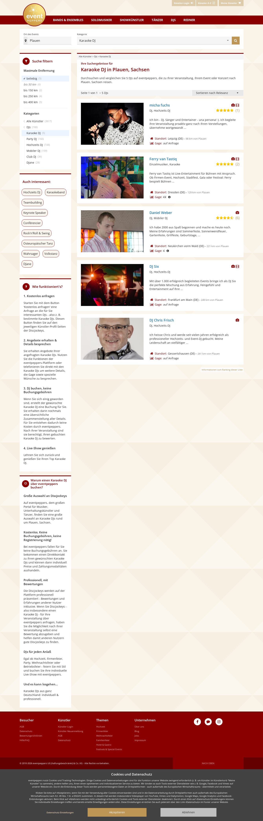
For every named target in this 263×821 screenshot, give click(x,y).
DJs (173, 20)
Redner (189, 20)
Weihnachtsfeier (104, 735)
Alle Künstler (85, 56)
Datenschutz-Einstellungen (60, 812)
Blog (137, 731)
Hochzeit (100, 726)
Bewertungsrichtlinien (31, 735)
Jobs (137, 735)
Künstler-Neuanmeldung (70, 731)
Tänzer (157, 20)
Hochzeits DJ (31, 192)
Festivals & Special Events (109, 749)
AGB (22, 726)
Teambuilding (32, 202)
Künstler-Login (65, 726)
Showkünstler (132, 20)
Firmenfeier (102, 731)
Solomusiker (101, 20)
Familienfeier (103, 740)
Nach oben (208, 763)
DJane (27, 264)
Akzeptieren (117, 812)
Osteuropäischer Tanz (38, 243)
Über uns (139, 726)
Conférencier (32, 223)
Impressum (140, 740)
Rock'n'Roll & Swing (36, 233)
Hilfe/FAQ (24, 740)
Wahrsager (30, 254)
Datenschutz (26, 731)
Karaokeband (56, 192)
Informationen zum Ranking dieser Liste (222, 369)
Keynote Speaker (34, 213)
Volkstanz (50, 254)
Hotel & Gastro (103, 744)
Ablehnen (188, 812)
